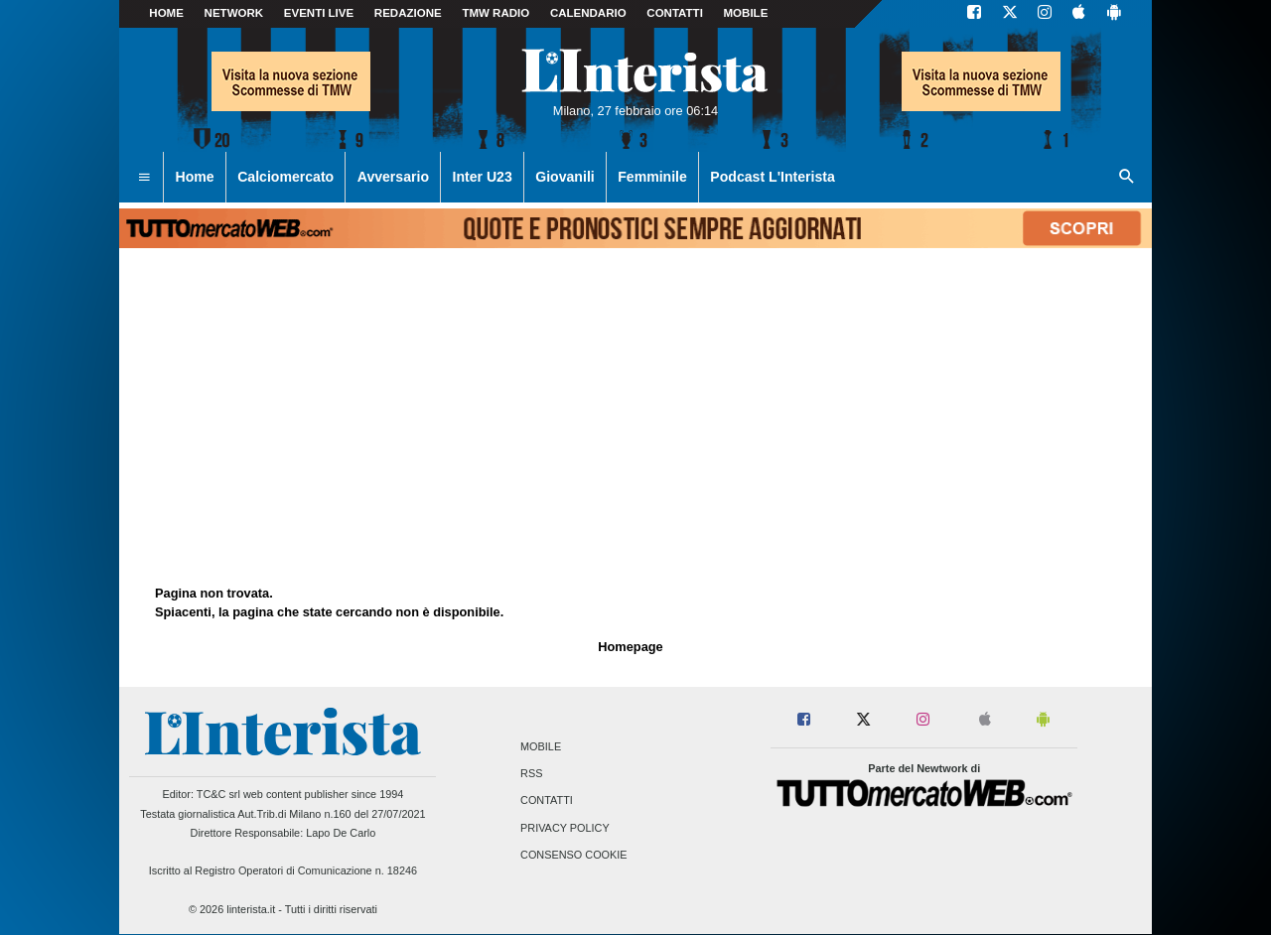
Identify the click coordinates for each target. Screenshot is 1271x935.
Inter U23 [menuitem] (482, 177)
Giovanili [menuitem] (564, 177)
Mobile (540, 746)
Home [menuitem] (195, 177)
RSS (531, 774)
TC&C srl (218, 794)
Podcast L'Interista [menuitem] (772, 177)
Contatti (546, 801)
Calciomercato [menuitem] (285, 177)
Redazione (408, 13)
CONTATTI (674, 13)
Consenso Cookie (574, 855)
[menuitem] (144, 178)
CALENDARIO (588, 13)
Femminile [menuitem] (652, 177)
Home (166, 13)
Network (234, 13)
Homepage (630, 646)
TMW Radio (495, 13)
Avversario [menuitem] (393, 177)
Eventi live (318, 13)
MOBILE (746, 13)
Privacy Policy (565, 828)
